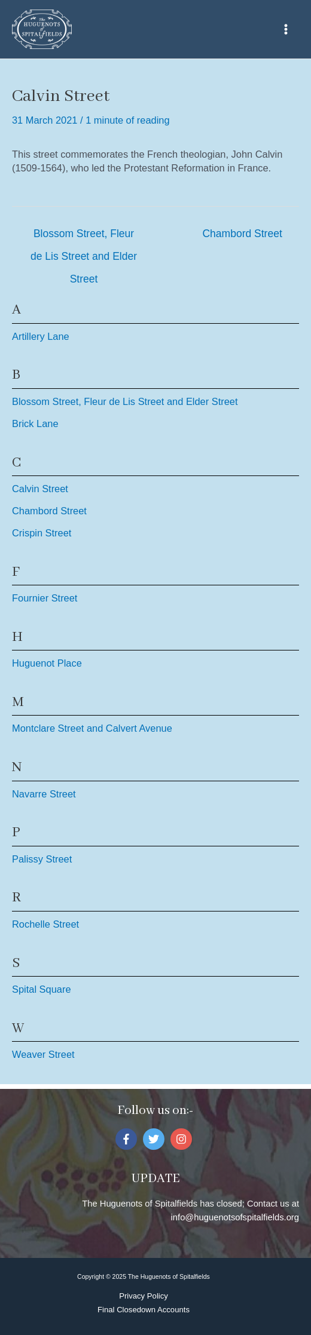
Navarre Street (44, 793)
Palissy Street (42, 859)
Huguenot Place (47, 663)
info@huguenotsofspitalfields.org (235, 1217)
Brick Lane (35, 423)
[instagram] (182, 1139)
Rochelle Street (45, 924)
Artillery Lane (40, 336)
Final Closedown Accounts (143, 1309)
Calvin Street (40, 488)
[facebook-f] (127, 1139)
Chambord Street (242, 234)
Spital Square (41, 989)
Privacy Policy (143, 1295)
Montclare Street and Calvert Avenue (92, 728)
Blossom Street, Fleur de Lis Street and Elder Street (84, 237)
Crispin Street (41, 532)
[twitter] (155, 1139)
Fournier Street (44, 598)
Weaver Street (43, 1054)
